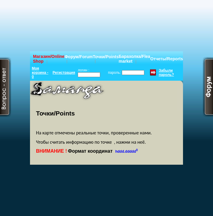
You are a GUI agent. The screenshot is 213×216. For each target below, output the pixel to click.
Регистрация (63, 72)
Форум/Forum (78, 56)
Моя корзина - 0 (40, 72)
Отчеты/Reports (166, 58)
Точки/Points (105, 56)
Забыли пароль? (166, 72)
